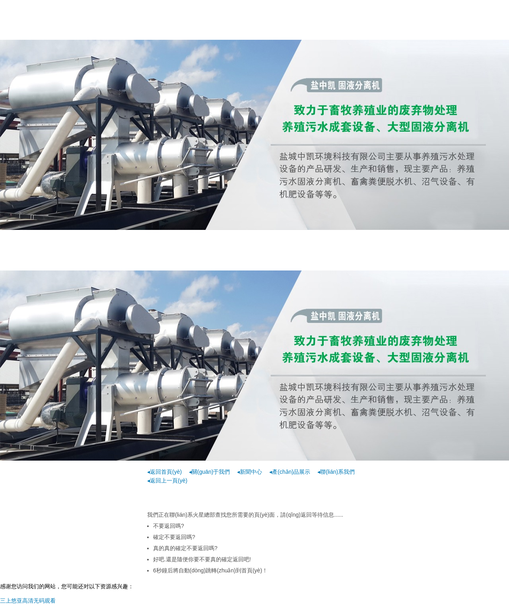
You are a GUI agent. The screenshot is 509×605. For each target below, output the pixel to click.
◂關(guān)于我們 (209, 472)
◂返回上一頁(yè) (167, 480)
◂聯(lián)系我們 (336, 472)
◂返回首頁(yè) (164, 472)
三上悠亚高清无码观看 (28, 600)
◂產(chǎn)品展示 (289, 472)
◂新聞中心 (249, 472)
